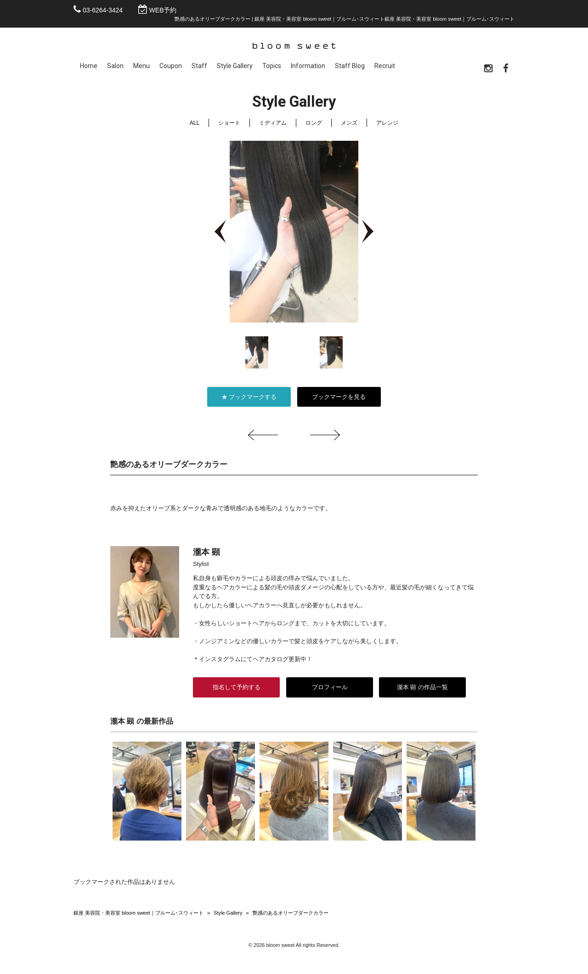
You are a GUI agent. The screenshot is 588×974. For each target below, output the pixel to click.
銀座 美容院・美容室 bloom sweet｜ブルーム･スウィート (139, 914)
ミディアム (273, 124)
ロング (313, 124)
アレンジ (387, 124)
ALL (194, 124)
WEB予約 (163, 10)
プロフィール (329, 689)
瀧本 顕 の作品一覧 (422, 689)
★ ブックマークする (249, 398)
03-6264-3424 (103, 10)
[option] (294, 233)
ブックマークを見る (339, 398)
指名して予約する (236, 689)
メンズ (349, 124)
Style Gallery (228, 914)
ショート (229, 124)
